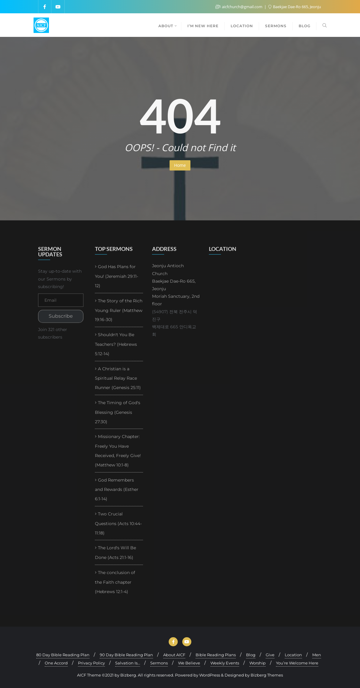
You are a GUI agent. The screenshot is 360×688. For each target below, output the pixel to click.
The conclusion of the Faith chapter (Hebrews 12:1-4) (115, 582)
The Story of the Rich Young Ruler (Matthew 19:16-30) (118, 310)
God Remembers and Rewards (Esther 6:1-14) (116, 489)
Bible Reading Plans (216, 654)
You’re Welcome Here (297, 662)
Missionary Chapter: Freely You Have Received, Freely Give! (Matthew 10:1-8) (118, 450)
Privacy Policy (91, 662)
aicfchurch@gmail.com (239, 6)
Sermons (159, 662)
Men (316, 654)
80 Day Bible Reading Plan (62, 654)
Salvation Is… (127, 662)
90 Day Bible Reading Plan (126, 654)
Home (180, 165)
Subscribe (61, 316)
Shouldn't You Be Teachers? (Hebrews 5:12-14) (116, 344)
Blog (250, 654)
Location (293, 654)
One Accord (56, 662)
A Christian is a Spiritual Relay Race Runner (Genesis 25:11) (118, 378)
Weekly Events (224, 662)
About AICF (174, 654)
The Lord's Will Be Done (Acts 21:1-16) (115, 552)
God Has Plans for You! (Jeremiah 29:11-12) (116, 276)
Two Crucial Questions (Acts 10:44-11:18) (118, 523)
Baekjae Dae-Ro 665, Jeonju (294, 6)
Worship (257, 662)
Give (270, 654)
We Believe (189, 662)
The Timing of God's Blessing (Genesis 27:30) (117, 412)
